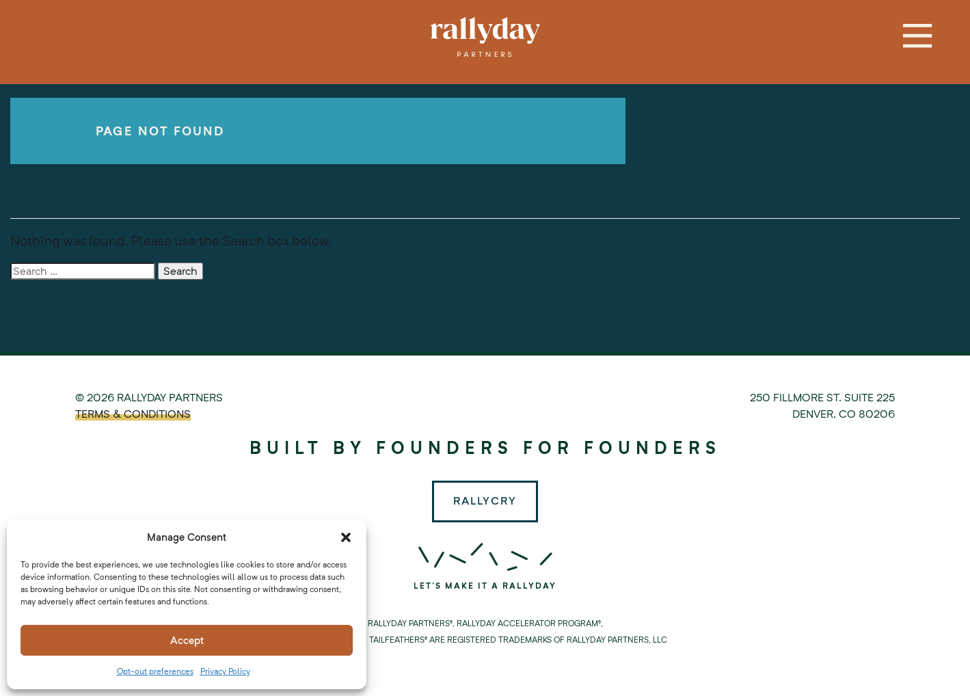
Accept (187, 640)
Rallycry (485, 500)
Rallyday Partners (485, 37)
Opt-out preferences (155, 671)
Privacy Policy (225, 671)
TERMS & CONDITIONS (133, 413)
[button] (346, 537)
